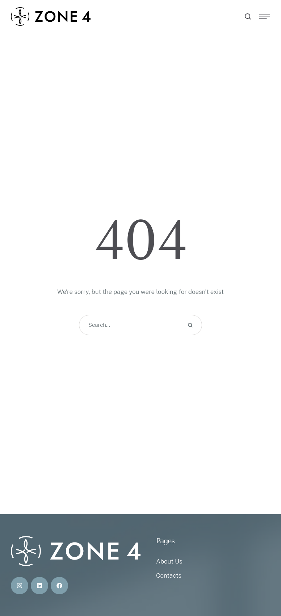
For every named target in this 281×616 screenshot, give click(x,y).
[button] (261, 585)
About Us (169, 561)
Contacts (168, 575)
